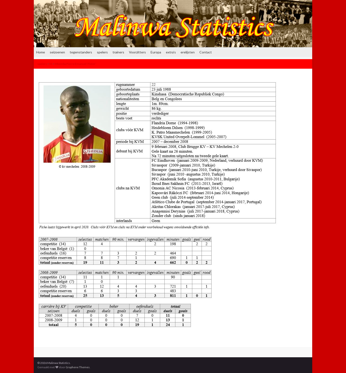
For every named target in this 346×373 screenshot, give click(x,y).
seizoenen (57, 52)
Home (40, 52)
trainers (118, 52)
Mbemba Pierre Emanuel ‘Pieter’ (75, 64)
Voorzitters (137, 52)
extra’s (171, 52)
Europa (156, 52)
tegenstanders (81, 52)
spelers (102, 52)
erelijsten (188, 52)
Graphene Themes (78, 367)
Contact (205, 52)
